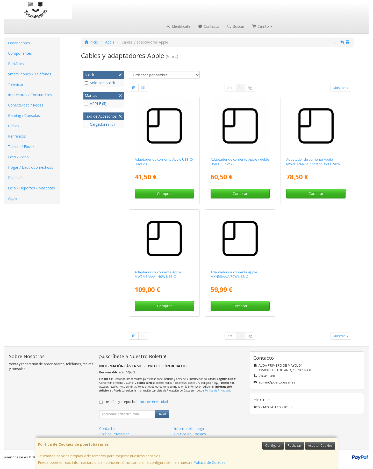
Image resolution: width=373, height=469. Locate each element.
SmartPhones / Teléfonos (29, 74)
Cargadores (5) (100, 124)
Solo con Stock (100, 82)
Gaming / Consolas (24, 115)
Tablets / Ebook (21, 146)
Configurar (273, 445)
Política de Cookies (209, 462)
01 (240, 88)
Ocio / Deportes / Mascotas (31, 188)
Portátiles (16, 63)
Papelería (16, 177)
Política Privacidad (114, 433)
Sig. (250, 88)
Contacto (208, 26)
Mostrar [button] (340, 88)
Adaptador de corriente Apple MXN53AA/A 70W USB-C (234, 274)
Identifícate (178, 26)
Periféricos (17, 136)
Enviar (161, 414)
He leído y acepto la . (137, 402)
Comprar (164, 193)
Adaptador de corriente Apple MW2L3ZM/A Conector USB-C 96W (313, 161)
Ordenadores (19, 42)
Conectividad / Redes (25, 105)
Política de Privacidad (217, 390)
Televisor (15, 84)
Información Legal (189, 428)
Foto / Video (18, 156)
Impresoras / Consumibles (30, 94)
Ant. (230, 88)
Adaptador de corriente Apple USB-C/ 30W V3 (164, 161)
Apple (12, 198)
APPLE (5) (95, 103)
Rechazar (294, 445)
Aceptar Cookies (320, 445)
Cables (13, 125)
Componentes (20, 53)
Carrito (262, 26)
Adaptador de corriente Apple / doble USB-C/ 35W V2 (240, 161)
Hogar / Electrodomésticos (30, 167)
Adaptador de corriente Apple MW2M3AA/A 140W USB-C (158, 274)
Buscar (235, 26)
